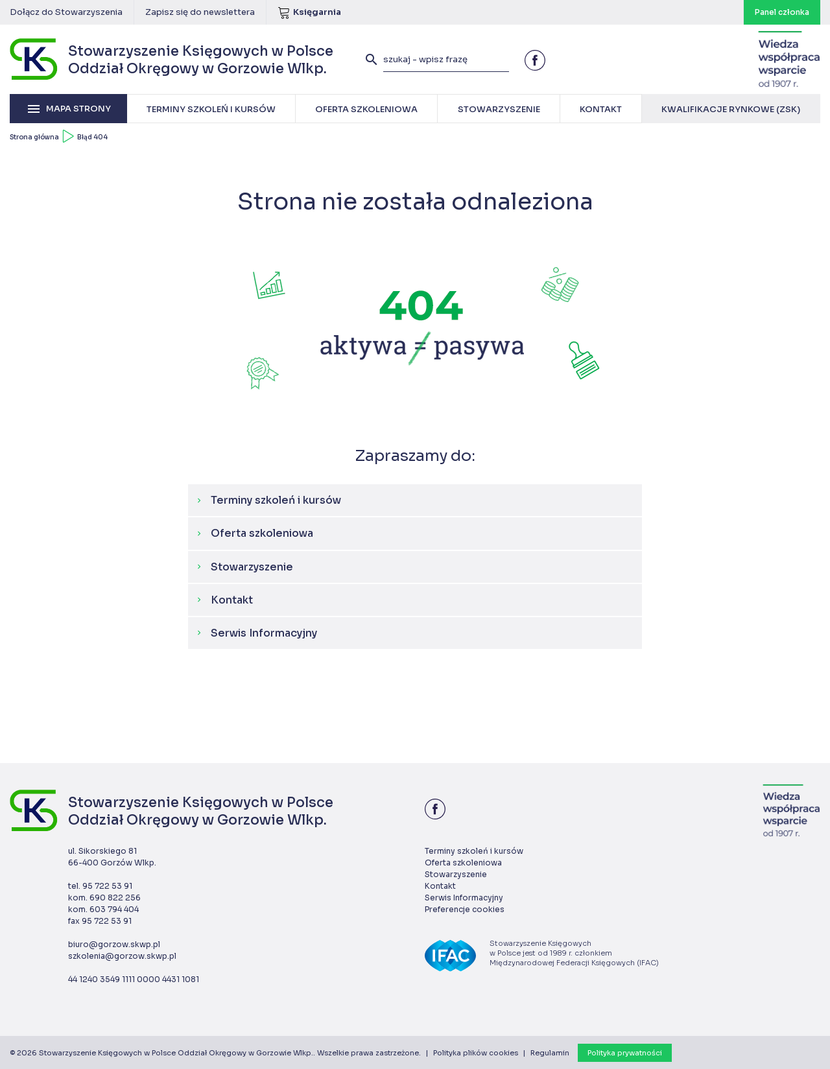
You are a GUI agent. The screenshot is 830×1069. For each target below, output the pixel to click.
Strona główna (34, 137)
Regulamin (549, 1052)
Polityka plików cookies (475, 1052)
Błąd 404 (92, 137)
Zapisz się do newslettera (200, 12)
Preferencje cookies (464, 909)
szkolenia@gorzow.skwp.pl (122, 956)
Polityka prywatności (624, 1052)
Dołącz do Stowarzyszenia (66, 12)
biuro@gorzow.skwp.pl (114, 944)
